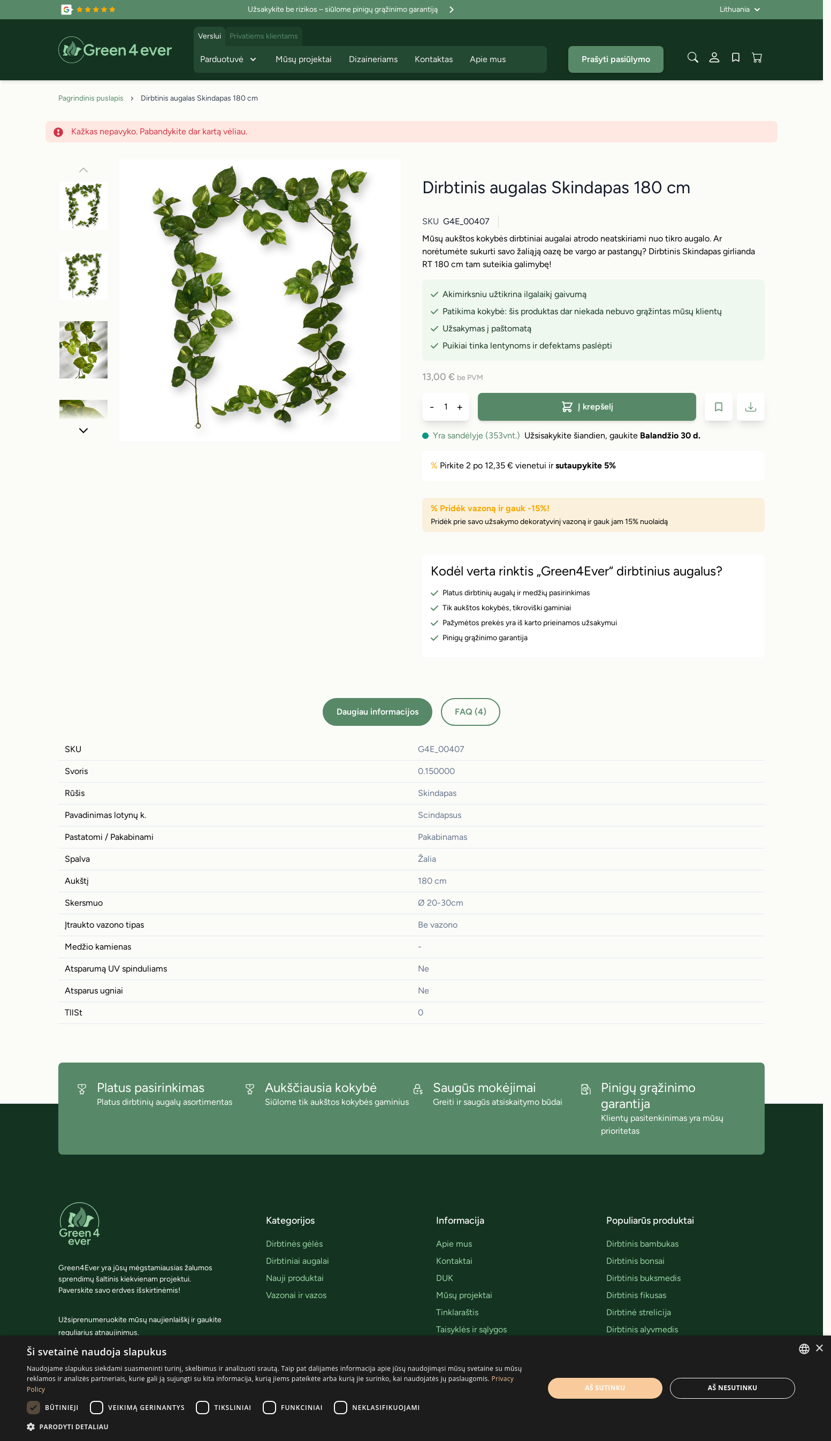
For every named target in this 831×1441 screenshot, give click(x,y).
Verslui (209, 36)
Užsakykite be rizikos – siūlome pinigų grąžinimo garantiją (352, 9)
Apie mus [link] (454, 1244)
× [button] (819, 1349)
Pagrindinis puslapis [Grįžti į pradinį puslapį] (91, 98)
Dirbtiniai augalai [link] (297, 1261)
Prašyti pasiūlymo (616, 59)
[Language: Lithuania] (740, 9)
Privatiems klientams (264, 36)
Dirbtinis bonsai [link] (635, 1261)
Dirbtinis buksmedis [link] (643, 1278)
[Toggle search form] (692, 57)
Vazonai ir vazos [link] (296, 1295)
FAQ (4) (470, 712)
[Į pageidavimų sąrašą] (719, 407)
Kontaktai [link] (454, 1261)
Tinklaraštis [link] (457, 1312)
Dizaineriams (373, 59)
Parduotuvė (229, 59)
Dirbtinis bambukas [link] (642, 1244)
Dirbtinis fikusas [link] (636, 1295)
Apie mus (488, 59)
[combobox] (804, 1349)
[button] (278, 1426)
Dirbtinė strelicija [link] (638, 1312)
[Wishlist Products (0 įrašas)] (735, 57)
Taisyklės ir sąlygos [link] (471, 1329)
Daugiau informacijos (377, 712)
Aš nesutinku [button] (733, 1387)
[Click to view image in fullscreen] (260, 300)
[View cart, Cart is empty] (757, 57)
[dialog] (415, 1388)
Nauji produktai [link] (295, 1278)
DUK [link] (444, 1278)
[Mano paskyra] (714, 57)
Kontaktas (434, 59)
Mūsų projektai (304, 59)
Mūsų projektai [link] (464, 1295)
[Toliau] (83, 430)
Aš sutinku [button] (605, 1387)
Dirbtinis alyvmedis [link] (642, 1329)
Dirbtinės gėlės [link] (294, 1244)
